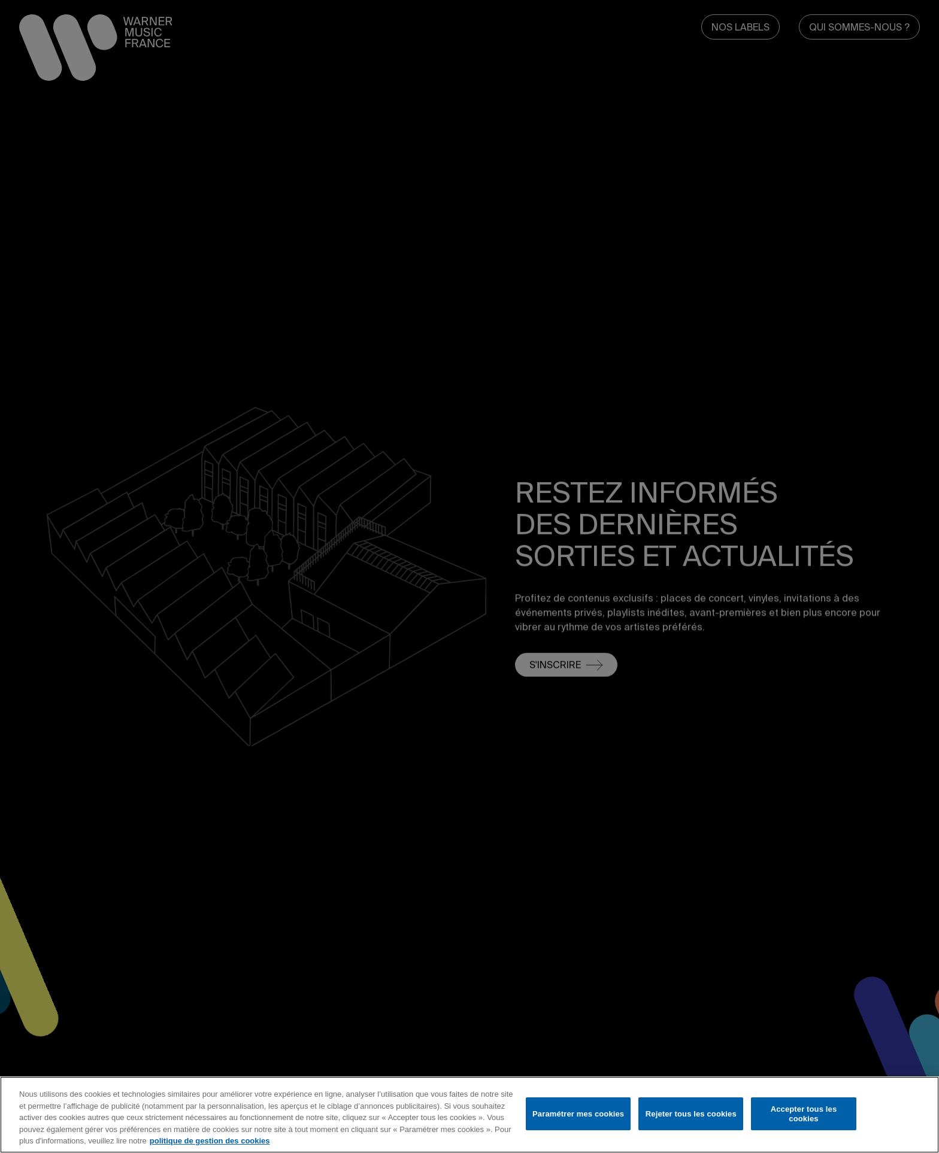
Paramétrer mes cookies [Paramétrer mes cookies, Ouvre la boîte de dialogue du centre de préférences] (578, 1113)
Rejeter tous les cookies (691, 1113)
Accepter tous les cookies (804, 1114)
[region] (469, 1114)
